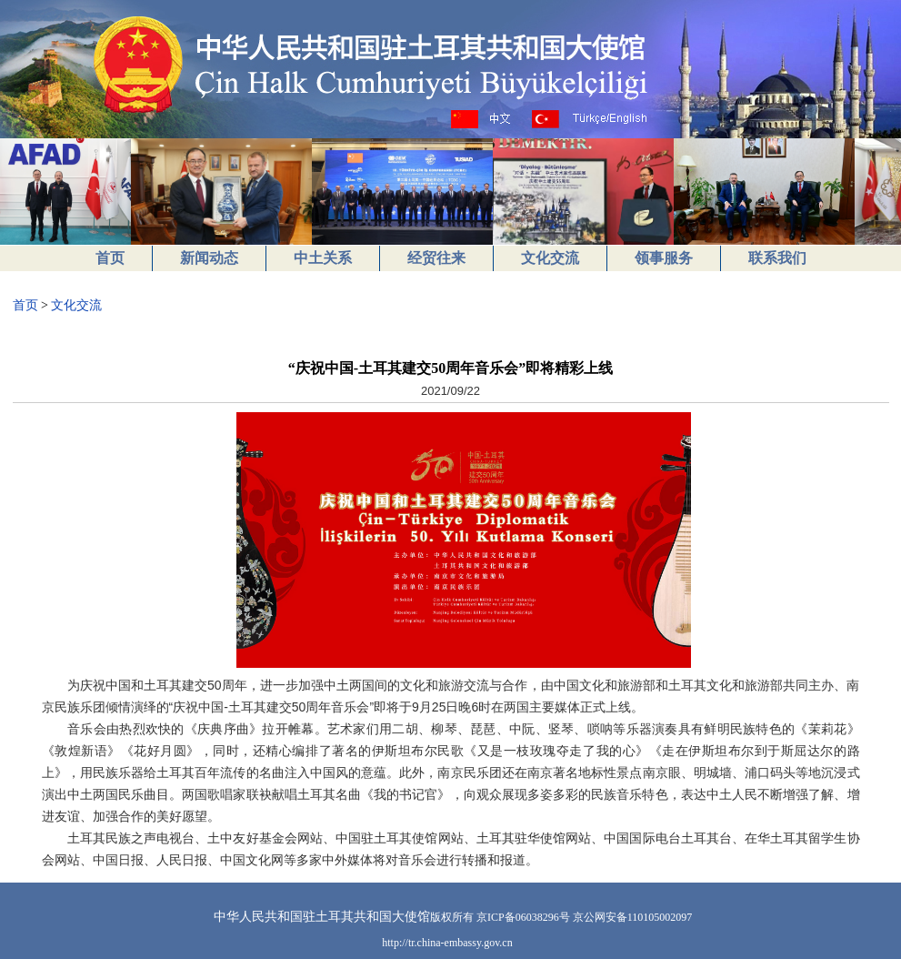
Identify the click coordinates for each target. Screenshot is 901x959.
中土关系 (323, 258)
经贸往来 (436, 258)
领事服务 (664, 258)
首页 (110, 258)
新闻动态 (209, 258)
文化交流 (550, 258)
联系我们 (777, 258)
